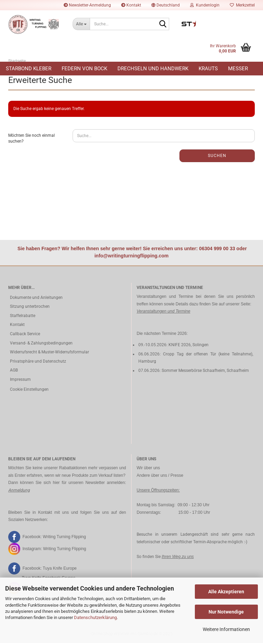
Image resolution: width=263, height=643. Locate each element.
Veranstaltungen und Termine (163, 311)
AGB (14, 370)
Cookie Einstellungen (29, 389)
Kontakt (131, 5)
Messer (238, 68)
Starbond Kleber (28, 68)
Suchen (217, 155)
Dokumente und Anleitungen (36, 297)
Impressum (20, 379)
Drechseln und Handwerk (152, 68)
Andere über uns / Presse (160, 475)
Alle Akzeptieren (226, 591)
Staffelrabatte (22, 315)
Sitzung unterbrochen (30, 306)
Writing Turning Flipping (64, 536)
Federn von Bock (84, 68)
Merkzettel (242, 5)
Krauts (208, 68)
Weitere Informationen (226, 629)
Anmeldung (19, 490)
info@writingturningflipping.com (132, 255)
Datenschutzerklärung (95, 617)
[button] (165, 5)
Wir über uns (148, 467)
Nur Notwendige (226, 612)
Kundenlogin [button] (205, 5)
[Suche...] (81, 24)
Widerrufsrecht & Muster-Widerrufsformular (49, 352)
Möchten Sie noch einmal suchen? (31, 138)
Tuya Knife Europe (60, 568)
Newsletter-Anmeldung (87, 5)
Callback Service (25, 333)
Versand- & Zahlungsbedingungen (41, 343)
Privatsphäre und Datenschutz (38, 361)
